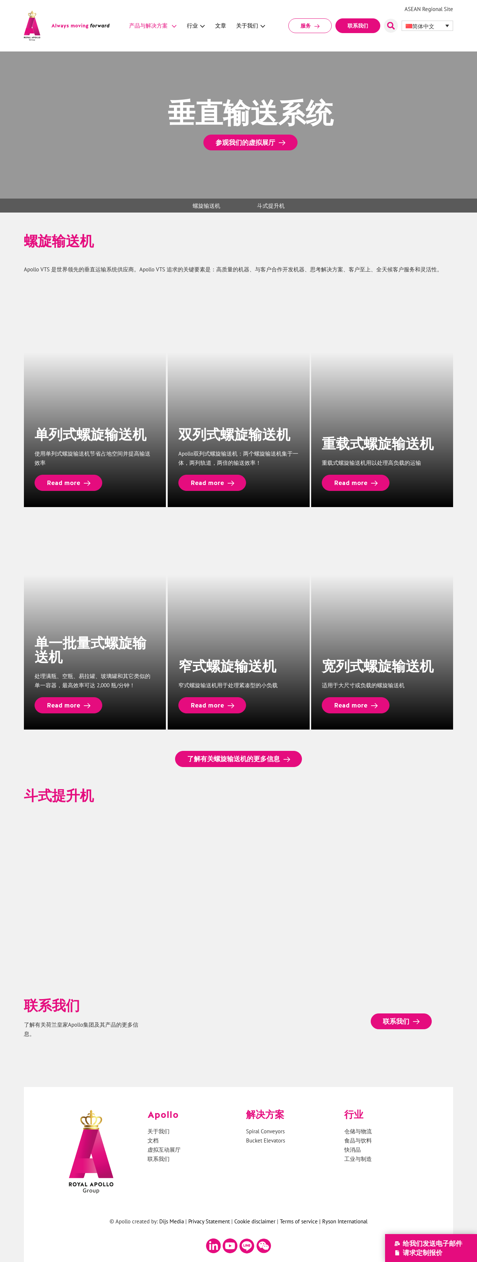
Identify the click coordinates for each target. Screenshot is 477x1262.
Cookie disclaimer (254, 1221)
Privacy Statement (209, 1221)
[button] (391, 26)
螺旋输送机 (206, 205)
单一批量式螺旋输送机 (90, 650)
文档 (153, 1140)
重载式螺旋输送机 (378, 443)
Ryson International (344, 1221)
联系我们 (158, 1159)
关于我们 (158, 1131)
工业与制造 (358, 1159)
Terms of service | (301, 1221)
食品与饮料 (358, 1140)
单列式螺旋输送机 (90, 434)
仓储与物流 (358, 1131)
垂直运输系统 (100, 269)
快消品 (352, 1150)
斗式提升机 (271, 205)
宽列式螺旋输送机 (378, 666)
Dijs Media (171, 1221)
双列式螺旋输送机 (234, 434)
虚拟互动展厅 (164, 1150)
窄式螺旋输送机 (227, 666)
